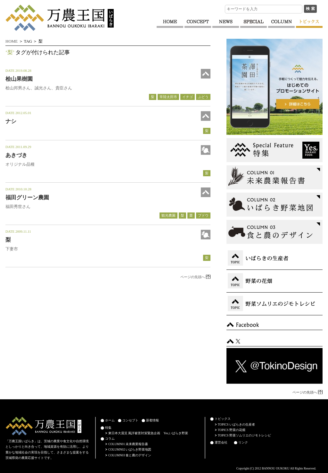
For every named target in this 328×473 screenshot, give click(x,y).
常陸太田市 (168, 97)
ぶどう (203, 97)
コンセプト (130, 420)
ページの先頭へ (192, 277)
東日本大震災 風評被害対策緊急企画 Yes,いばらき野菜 (148, 433)
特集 (108, 427)
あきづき (16, 155)
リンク (243, 442)
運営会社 (221, 442)
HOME (11, 41)
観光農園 (168, 215)
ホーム (110, 420)
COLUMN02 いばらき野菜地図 (129, 449)
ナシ (10, 121)
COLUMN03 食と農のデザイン (129, 455)
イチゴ (187, 97)
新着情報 (152, 420)
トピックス (223, 418)
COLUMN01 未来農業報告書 (128, 444)
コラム (110, 438)
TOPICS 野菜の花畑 (231, 430)
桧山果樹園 (19, 79)
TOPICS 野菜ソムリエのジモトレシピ (244, 435)
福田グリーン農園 (27, 198)
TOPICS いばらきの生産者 (236, 424)
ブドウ (203, 215)
